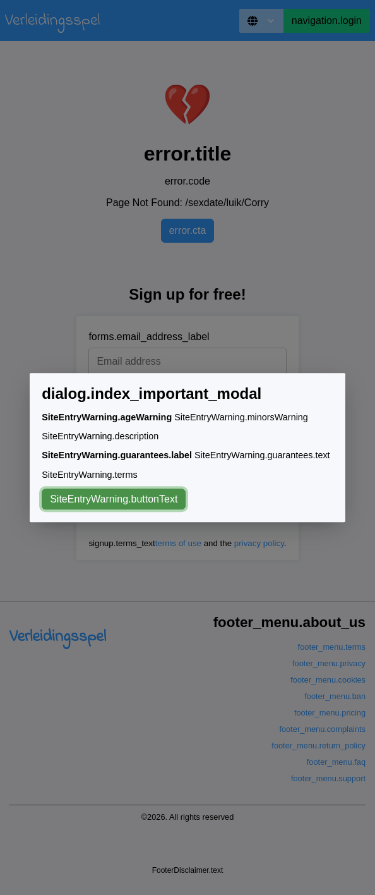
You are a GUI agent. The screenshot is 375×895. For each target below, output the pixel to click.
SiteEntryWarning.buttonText (113, 499)
